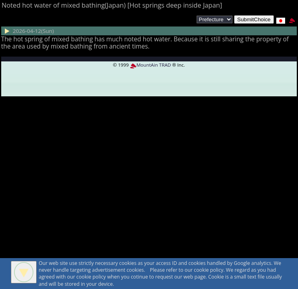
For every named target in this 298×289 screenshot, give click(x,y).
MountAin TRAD (150, 65)
